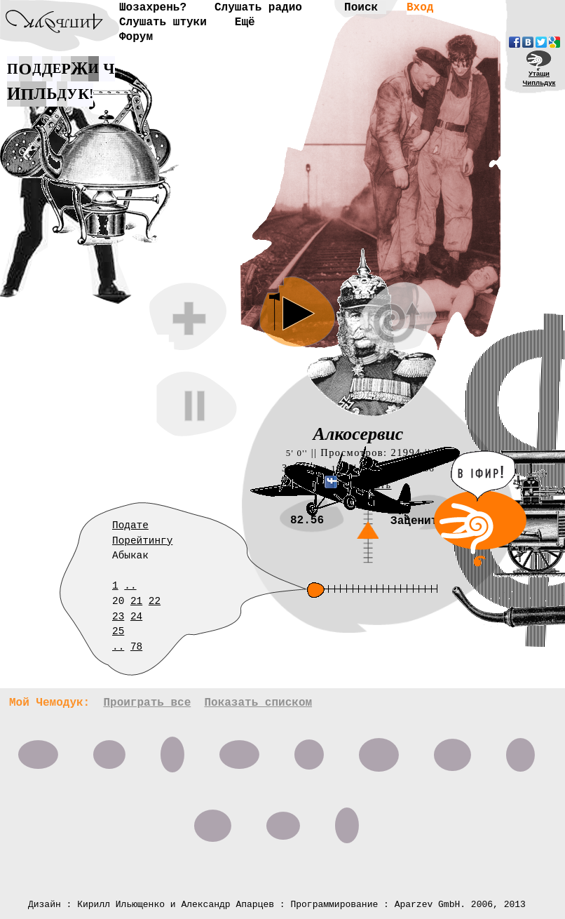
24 (136, 616)
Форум (136, 37)
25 (118, 631)
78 (136, 646)
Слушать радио (258, 7)
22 (155, 601)
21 (136, 601)
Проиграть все (147, 703)
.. (130, 585)
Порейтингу (142, 540)
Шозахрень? (152, 7)
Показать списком (258, 703)
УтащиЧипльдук (539, 77)
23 (118, 616)
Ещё (245, 22)
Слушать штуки (163, 22)
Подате (130, 525)
